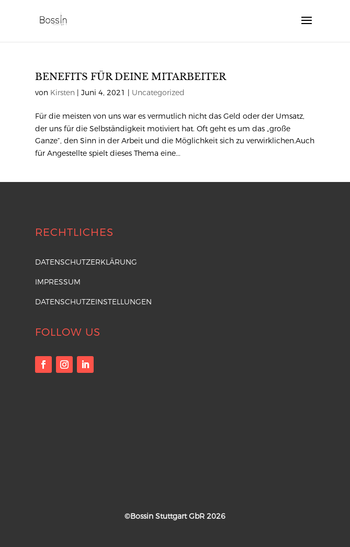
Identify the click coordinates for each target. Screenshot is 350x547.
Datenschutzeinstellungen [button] (93, 301)
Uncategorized (158, 92)
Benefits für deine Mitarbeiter (130, 77)
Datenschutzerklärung (86, 262)
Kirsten (62, 92)
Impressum (58, 282)
